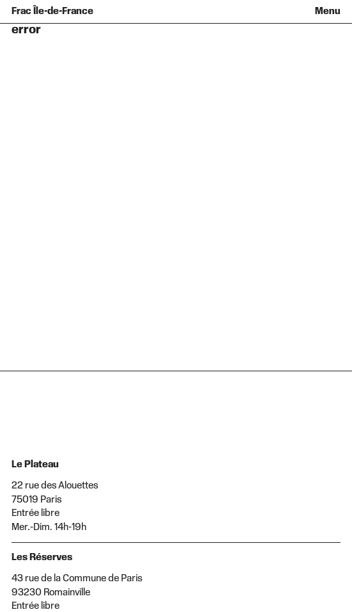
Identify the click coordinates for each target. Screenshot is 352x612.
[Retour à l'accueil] (56, 11)
